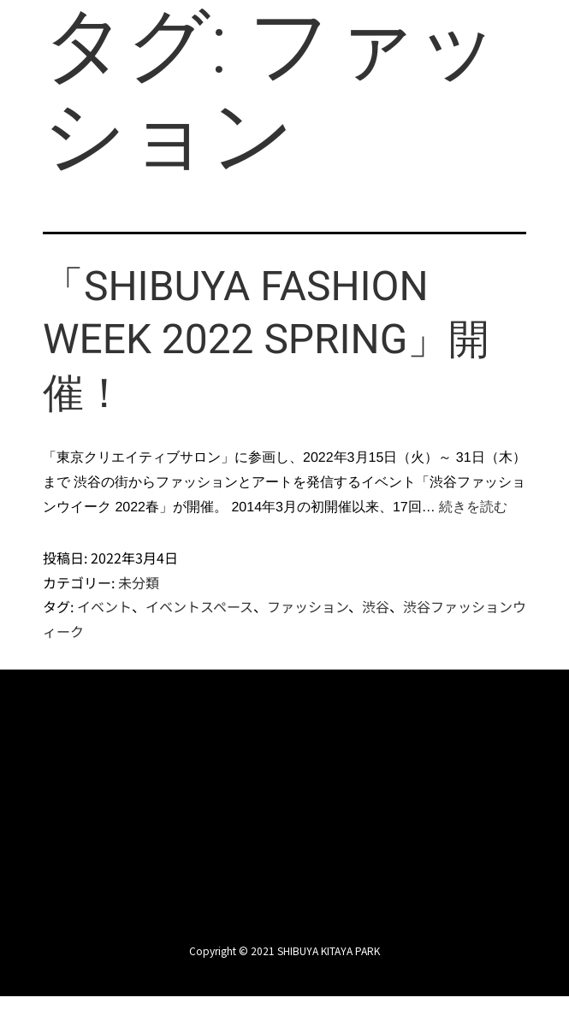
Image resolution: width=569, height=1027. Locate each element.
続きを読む (473, 506)
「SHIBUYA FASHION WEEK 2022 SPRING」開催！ (266, 339)
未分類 (138, 581)
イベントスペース (199, 606)
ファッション (307, 606)
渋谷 (375, 606)
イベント (104, 606)
